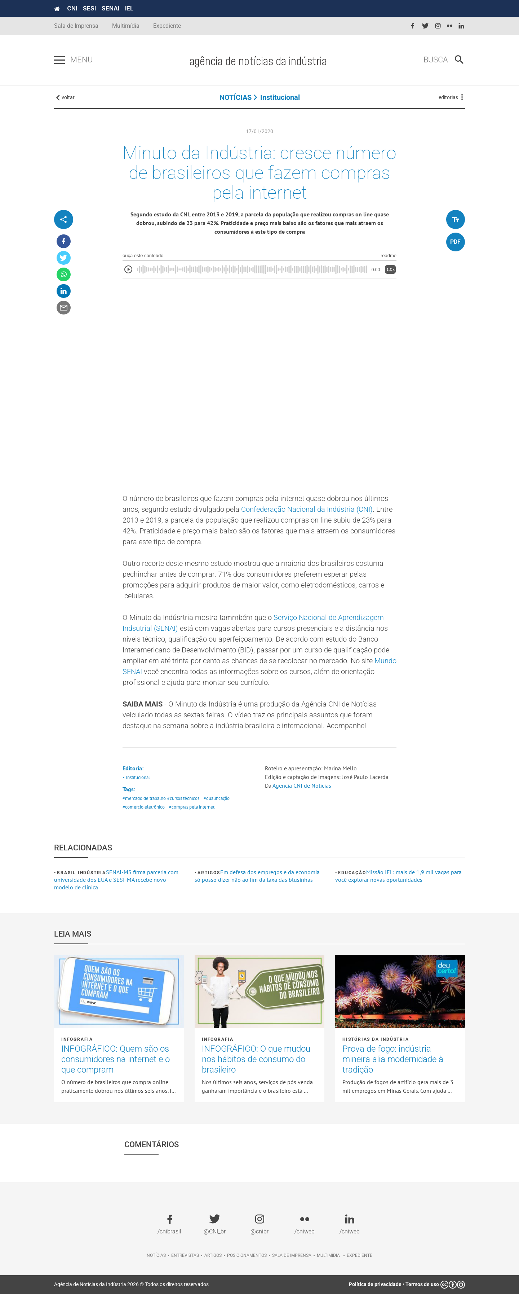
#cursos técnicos (183, 798)
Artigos (209, 872)
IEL (129, 8)
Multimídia (125, 25)
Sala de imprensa (291, 1255)
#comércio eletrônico (144, 807)
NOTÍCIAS (235, 97)
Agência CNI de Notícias (301, 785)
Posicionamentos (247, 1255)
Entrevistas (185, 1255)
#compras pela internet (191, 807)
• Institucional (136, 777)
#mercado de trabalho (144, 798)
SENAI (110, 8)
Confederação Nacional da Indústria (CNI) (307, 509)
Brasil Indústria (81, 872)
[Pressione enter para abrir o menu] (59, 60)
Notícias (156, 1255)
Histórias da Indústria (375, 1039)
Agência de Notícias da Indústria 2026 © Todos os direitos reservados (131, 1284)
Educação (352, 872)
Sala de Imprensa (76, 25)
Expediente (167, 25)
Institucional (280, 97)
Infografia (77, 1039)
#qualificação (217, 798)
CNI (72, 8)
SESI (89, 8)
